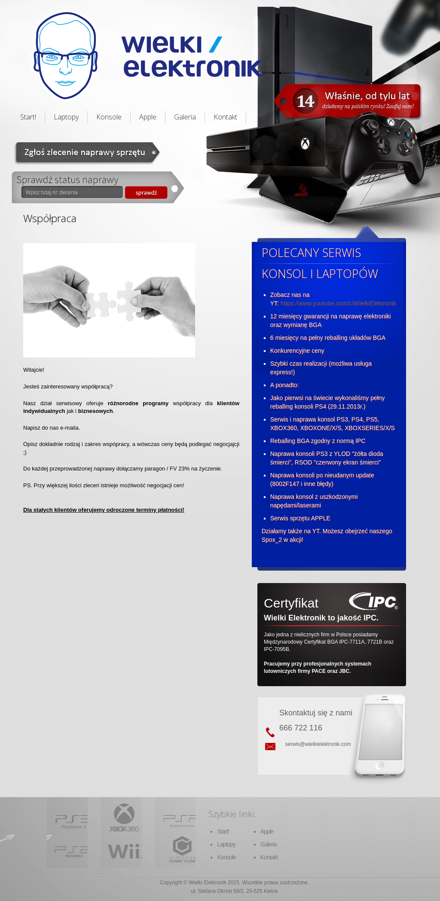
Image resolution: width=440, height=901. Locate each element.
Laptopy (66, 117)
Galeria (185, 117)
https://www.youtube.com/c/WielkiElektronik (338, 303)
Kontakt (225, 117)
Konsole (109, 117)
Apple (147, 117)
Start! (28, 117)
